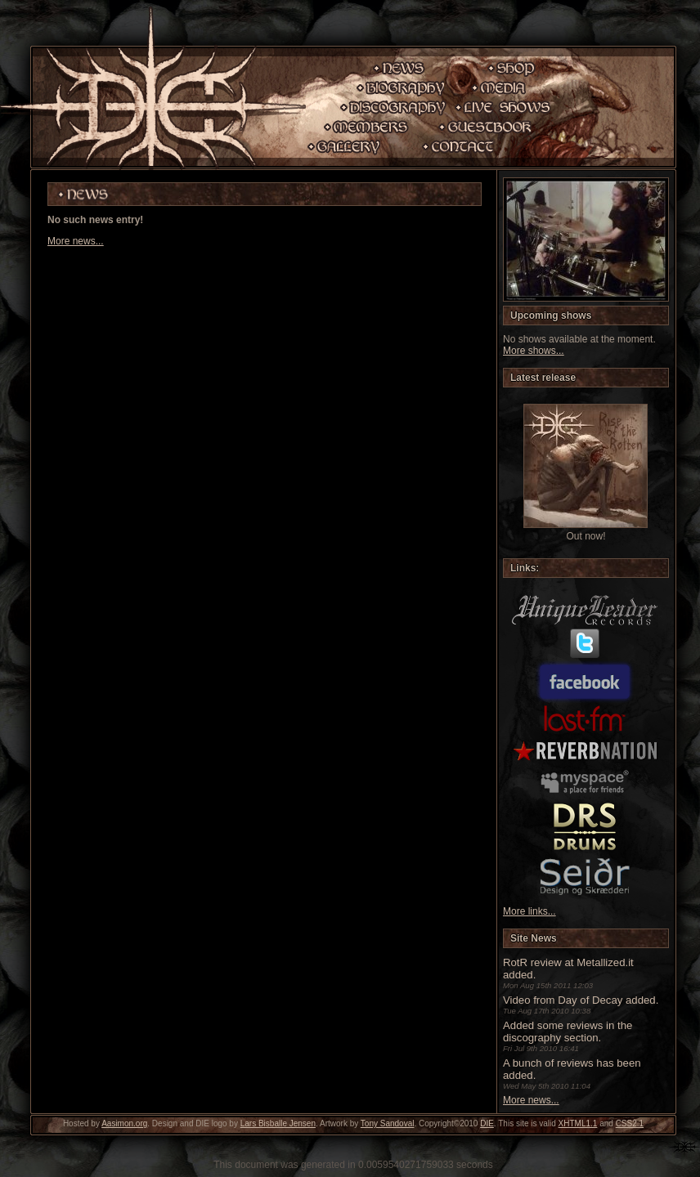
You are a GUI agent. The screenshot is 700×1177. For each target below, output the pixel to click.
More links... (529, 911)
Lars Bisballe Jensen (278, 1123)
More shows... (533, 350)
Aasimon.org (124, 1123)
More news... (75, 241)
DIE (487, 1123)
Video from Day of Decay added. (580, 1000)
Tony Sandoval (388, 1123)
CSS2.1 (630, 1123)
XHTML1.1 (578, 1123)
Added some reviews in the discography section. (567, 1031)
